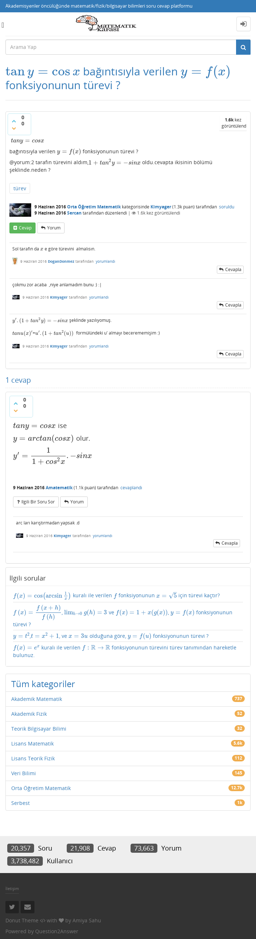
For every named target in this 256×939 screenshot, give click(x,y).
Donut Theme (21, 920)
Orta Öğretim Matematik (94, 207)
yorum (54, 228)
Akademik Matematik (36, 698)
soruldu (226, 207)
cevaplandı (131, 488)
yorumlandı (105, 261)
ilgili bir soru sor (38, 502)
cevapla (233, 269)
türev (19, 188)
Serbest (20, 802)
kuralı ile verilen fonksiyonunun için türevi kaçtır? (116, 595)
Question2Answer (56, 931)
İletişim (12, 888)
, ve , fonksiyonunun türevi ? (122, 616)
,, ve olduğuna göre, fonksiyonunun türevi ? (110, 636)
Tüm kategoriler (43, 684)
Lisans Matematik (32, 743)
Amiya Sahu (87, 920)
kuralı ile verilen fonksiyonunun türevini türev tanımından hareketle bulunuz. (124, 651)
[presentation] (42, 71)
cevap (25, 228)
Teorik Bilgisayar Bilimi (38, 728)
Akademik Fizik (29, 713)
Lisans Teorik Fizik (33, 758)
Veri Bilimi (23, 773)
